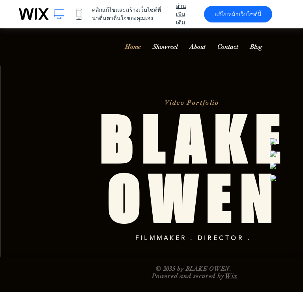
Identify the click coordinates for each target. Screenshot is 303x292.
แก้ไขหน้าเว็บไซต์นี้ (238, 14)
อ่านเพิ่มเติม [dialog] (181, 14)
